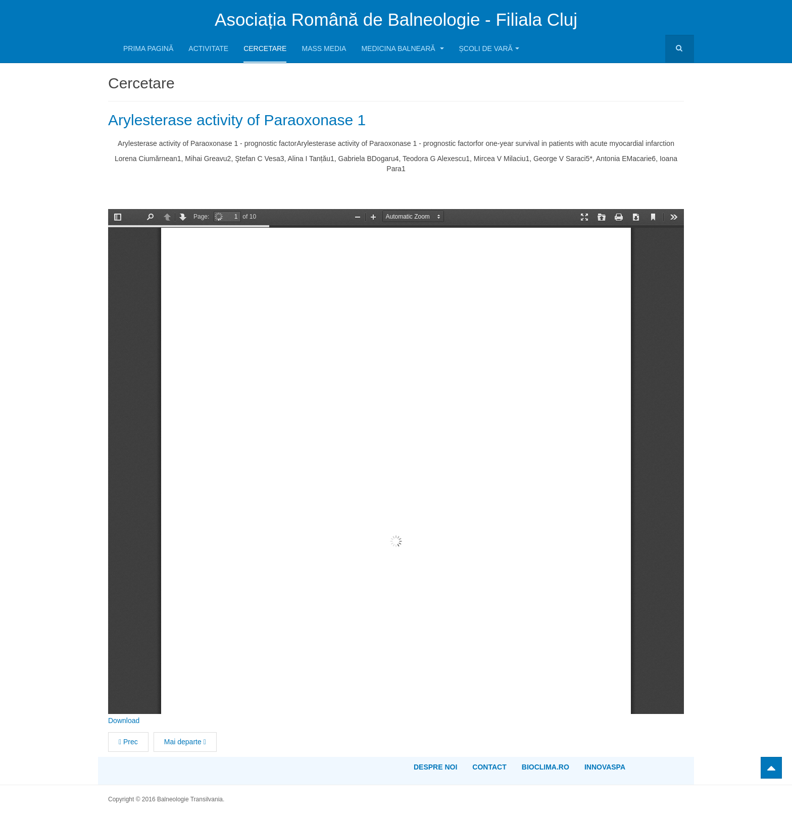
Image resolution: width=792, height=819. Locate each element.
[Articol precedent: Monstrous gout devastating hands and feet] (128, 742)
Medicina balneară (402, 48)
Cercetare (264, 48)
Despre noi (435, 767)
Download (123, 720)
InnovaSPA (604, 767)
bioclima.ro (545, 767)
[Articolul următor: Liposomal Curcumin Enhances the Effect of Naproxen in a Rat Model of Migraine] (185, 742)
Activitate (208, 48)
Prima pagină (148, 48)
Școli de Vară (489, 48)
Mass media (324, 48)
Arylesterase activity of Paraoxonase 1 (237, 120)
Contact (489, 767)
